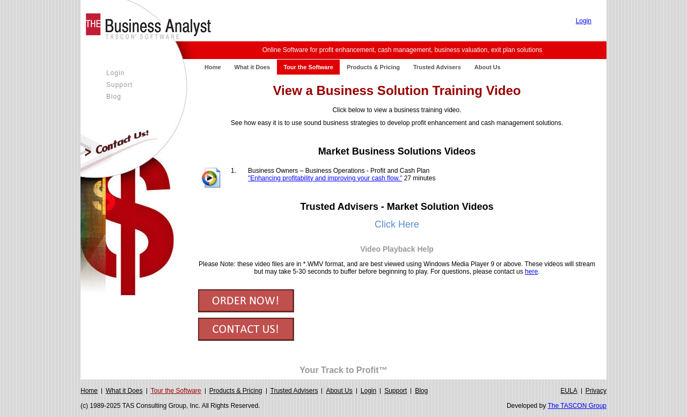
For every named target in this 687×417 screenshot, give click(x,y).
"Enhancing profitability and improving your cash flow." (325, 178)
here (531, 271)
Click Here (397, 224)
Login (583, 21)
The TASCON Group (576, 405)
